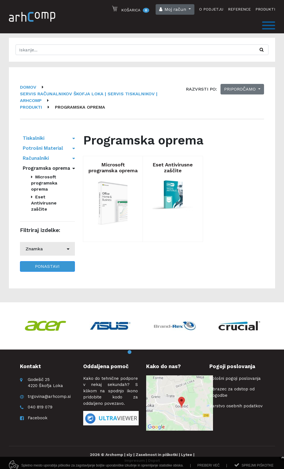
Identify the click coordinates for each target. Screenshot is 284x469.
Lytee (186, 454)
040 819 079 (40, 407)
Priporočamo (240, 89)
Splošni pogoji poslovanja (235, 378)
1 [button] (129, 352)
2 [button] (138, 352)
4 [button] (154, 352)
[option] (45, 326)
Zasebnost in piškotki (157, 454)
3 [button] (146, 352)
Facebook (37, 417)
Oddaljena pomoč (106, 366)
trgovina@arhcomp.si (49, 396)
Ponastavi (47, 266)
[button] (175, 9)
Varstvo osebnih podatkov (236, 405)
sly (129, 454)
